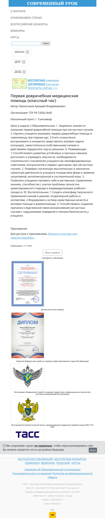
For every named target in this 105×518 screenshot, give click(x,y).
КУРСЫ (15, 37)
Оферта (52, 477)
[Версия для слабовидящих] (52, 515)
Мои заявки (52, 252)
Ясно (93, 450)
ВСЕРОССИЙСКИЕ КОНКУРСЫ (29, 24)
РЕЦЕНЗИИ (63, 463)
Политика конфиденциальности (72, 473)
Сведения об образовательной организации (52, 469)
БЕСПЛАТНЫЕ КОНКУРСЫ (70, 459)
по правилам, (43, 445)
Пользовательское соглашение (32, 473)
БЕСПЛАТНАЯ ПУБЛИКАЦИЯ (35, 459)
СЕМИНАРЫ (32, 463)
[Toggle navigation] (22, 52)
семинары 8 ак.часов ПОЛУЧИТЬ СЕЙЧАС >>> (43, 84)
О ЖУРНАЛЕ (18, 11)
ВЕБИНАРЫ (18, 31)
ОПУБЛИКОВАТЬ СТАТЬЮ (26, 18)
